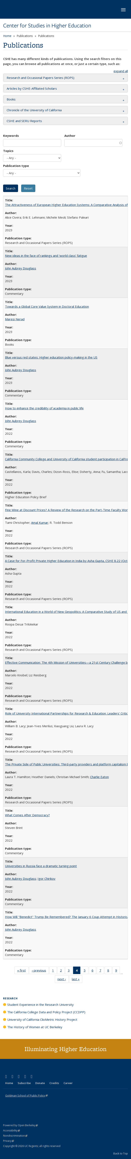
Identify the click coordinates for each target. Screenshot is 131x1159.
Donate (40, 1083)
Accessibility (11, 1130)
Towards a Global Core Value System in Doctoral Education (47, 306)
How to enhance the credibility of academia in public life (44, 408)
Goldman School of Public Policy (26, 1095)
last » (77, 980)
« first (22, 971)
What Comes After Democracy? (27, 815)
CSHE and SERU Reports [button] (24, 121)
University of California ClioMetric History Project (42, 1019)
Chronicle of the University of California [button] (34, 110)
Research (10, 998)
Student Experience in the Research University (40, 1004)
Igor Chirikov (46, 878)
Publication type (16, 166)
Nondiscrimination (15, 1135)
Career (68, 1083)
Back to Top (120, 1153)
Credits (54, 1083)
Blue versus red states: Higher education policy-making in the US (51, 357)
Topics (8, 151)
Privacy (8, 1141)
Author (69, 135)
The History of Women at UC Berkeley (34, 1027)
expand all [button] (121, 71)
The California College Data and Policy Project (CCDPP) (46, 1012)
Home (7, 36)
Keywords (11, 135)
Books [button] (11, 99)
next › (63, 980)
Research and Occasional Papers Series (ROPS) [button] (40, 78)
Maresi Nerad (14, 319)
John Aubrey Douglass (20, 268)
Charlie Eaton (99, 777)
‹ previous (40, 971)
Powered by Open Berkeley (20, 1125)
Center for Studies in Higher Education (47, 25)
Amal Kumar (39, 522)
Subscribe (24, 1083)
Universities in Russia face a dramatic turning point (41, 866)
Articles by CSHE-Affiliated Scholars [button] (32, 88)
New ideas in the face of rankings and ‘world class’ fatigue (46, 255)
